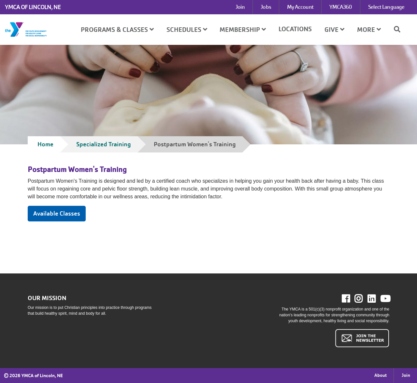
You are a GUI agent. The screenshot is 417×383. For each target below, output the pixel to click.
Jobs (266, 7)
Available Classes (56, 213)
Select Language (386, 7)
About (380, 375)
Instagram (363, 298)
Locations (295, 29)
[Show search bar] (400, 29)
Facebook (350, 298)
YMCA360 (340, 7)
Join (240, 7)
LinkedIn (376, 298)
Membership (243, 30)
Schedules (186, 30)
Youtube (384, 298)
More (369, 30)
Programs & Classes (117, 30)
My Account (300, 7)
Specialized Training (103, 144)
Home (45, 144)
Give (334, 30)
